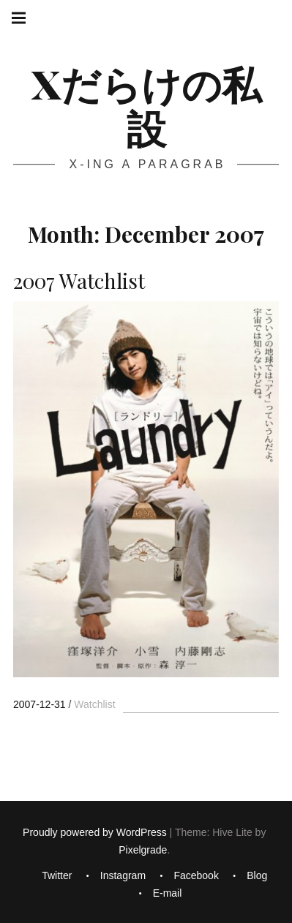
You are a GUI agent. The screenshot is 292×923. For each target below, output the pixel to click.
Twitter (57, 875)
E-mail (167, 893)
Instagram (123, 875)
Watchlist (94, 704)
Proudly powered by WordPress (95, 832)
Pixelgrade (143, 850)
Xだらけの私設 (146, 105)
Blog (257, 875)
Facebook (195, 875)
